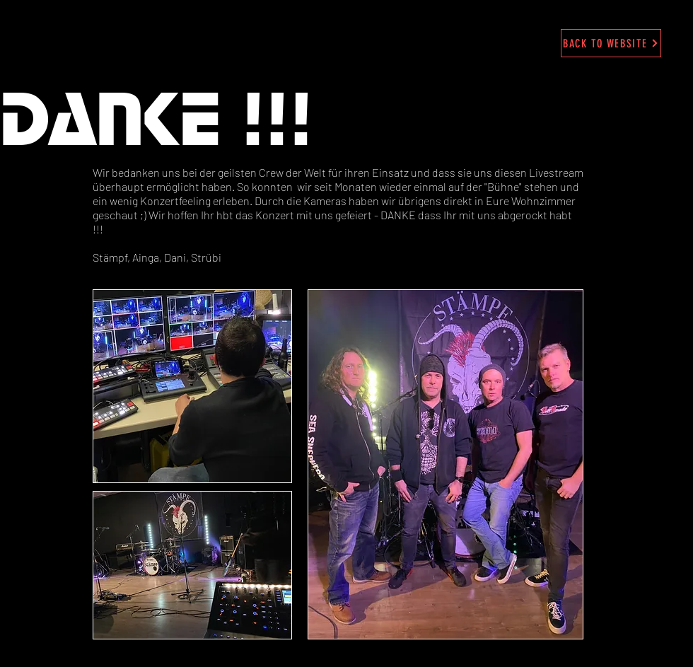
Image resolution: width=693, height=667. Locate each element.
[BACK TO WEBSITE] (611, 43)
